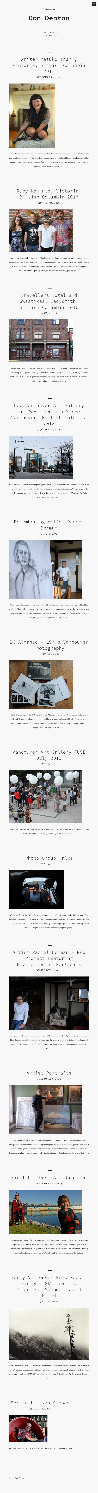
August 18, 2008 (40, 1408)
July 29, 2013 (49, 763)
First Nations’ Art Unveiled (49, 1177)
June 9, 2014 (49, 533)
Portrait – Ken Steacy (40, 1403)
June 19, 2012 (49, 863)
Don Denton (49, 17)
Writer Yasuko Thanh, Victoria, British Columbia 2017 (49, 65)
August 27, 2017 (49, 202)
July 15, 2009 (49, 1301)
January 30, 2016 (49, 429)
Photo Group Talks (49, 858)
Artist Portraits (49, 1073)
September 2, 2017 (49, 77)
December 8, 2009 (49, 1078)
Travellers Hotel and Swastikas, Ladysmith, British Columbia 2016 (49, 301)
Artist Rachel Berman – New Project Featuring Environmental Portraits (49, 958)
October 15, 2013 (49, 653)
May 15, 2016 (49, 313)
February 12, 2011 (49, 970)
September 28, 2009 (49, 1183)
